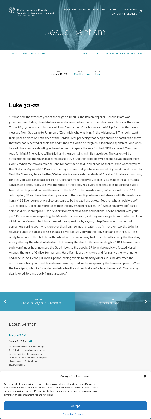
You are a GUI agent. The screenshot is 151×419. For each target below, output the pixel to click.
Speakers (122, 53)
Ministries (99, 9)
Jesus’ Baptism (37, 53)
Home (12, 53)
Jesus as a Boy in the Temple (39, 303)
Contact (114, 9)
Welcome (70, 9)
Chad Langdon (82, 74)
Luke (98, 74)
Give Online (130, 9)
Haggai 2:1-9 (18, 335)
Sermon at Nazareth (111, 303)
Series (98, 53)
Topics (86, 53)
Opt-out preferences (74, 414)
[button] (145, 376)
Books (109, 53)
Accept (75, 406)
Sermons (84, 9)
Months (136, 53)
